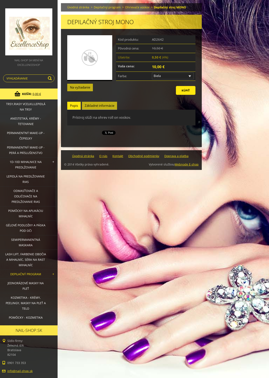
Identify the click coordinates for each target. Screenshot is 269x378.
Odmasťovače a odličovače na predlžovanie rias (26, 196)
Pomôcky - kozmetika (26, 317)
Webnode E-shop (187, 164)
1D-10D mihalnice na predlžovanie (26, 164)
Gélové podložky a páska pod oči (25, 228)
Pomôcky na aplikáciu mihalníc (25, 213)
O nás (103, 156)
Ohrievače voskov (137, 7)
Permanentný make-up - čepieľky (26, 135)
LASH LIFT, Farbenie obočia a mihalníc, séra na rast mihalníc (25, 259)
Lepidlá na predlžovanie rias (26, 179)
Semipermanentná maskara (25, 242)
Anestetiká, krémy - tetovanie (25, 121)
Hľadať (50, 78)
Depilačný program (25, 274)
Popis (74, 105)
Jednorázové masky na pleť (26, 286)
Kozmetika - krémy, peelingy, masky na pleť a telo (26, 303)
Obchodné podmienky (143, 156)
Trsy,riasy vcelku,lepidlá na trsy (25, 106)
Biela (157, 76)
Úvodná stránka (78, 7)
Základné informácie (99, 105)
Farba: (122, 76)
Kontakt (117, 156)
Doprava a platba (176, 156)
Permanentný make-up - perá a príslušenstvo (26, 150)
